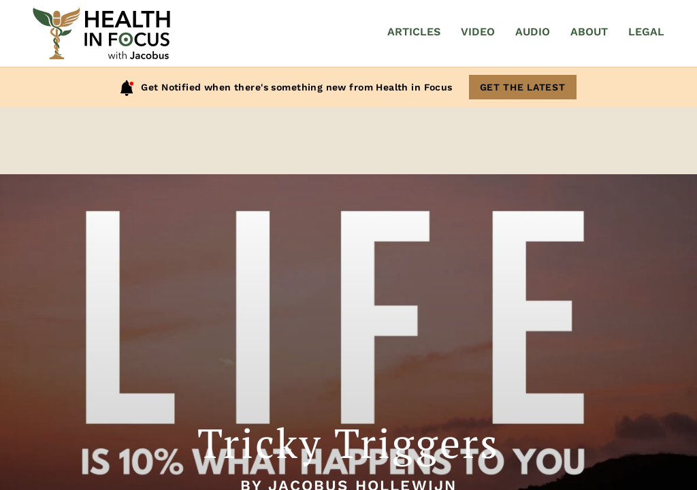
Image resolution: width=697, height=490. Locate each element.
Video (478, 31)
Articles (413, 31)
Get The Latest (523, 87)
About (589, 31)
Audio (532, 31)
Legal (646, 31)
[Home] (101, 33)
